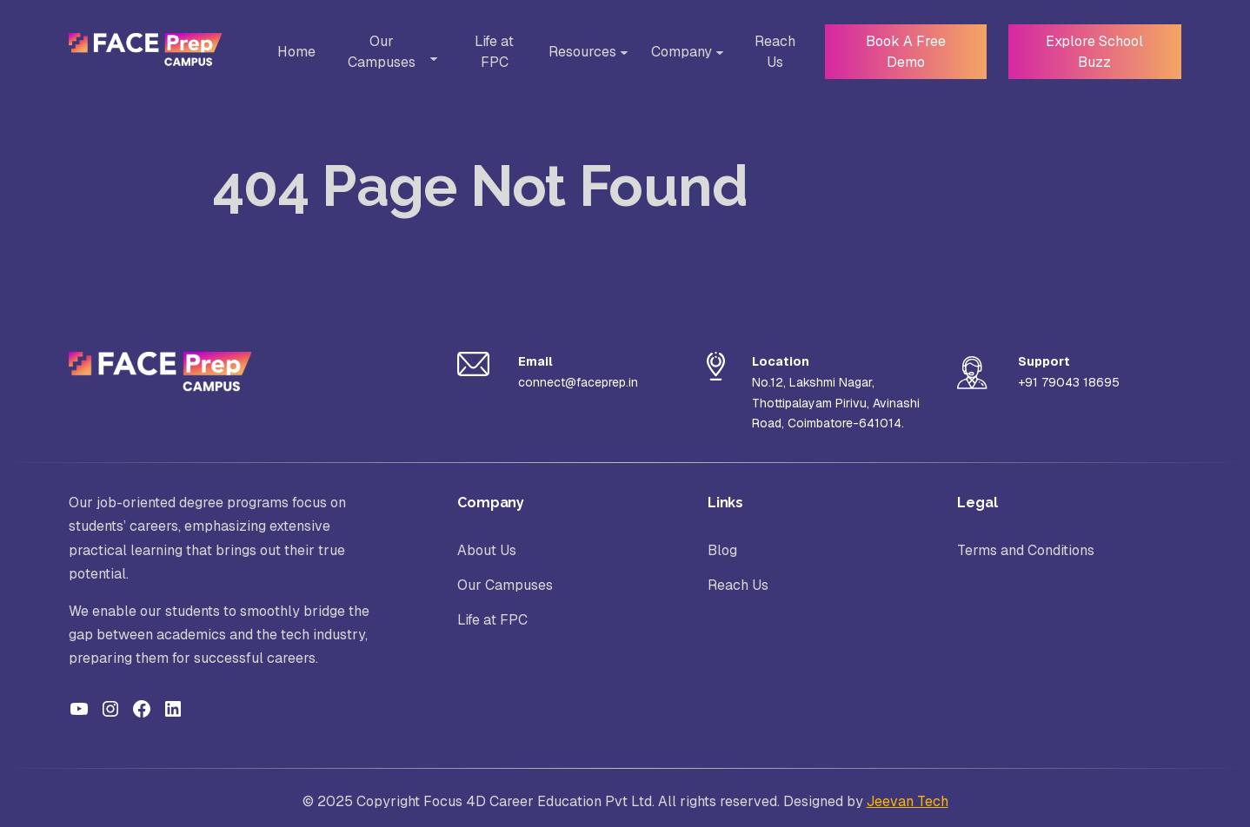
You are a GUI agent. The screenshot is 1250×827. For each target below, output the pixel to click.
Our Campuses (383, 51)
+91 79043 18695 (1069, 382)
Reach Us (768, 51)
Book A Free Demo (900, 51)
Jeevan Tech (907, 801)
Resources (576, 52)
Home (295, 52)
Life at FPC (489, 51)
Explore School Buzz (1093, 51)
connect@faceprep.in (578, 382)
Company (675, 52)
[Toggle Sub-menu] (430, 59)
